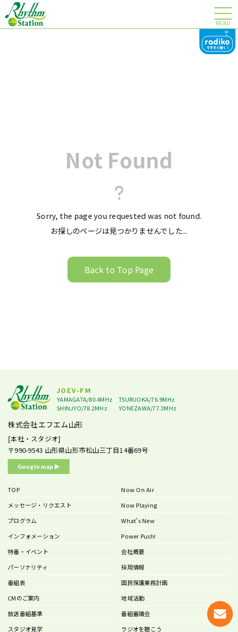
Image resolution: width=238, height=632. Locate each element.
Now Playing (139, 505)
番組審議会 (135, 613)
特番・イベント (28, 551)
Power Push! (138, 536)
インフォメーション (34, 536)
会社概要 (132, 551)
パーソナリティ (28, 567)
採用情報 (132, 567)
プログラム (22, 520)
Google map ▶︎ (39, 466)
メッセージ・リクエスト (40, 505)
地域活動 (132, 598)
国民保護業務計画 (144, 582)
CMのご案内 (24, 598)
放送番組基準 (25, 613)
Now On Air (137, 489)
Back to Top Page (119, 269)
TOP (14, 489)
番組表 (16, 582)
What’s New (138, 520)
